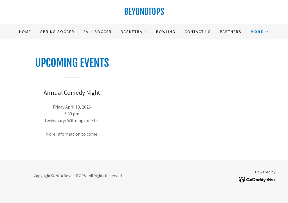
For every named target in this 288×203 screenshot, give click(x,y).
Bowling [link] (166, 31)
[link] (144, 13)
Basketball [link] (134, 31)
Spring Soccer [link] (57, 31)
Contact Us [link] (197, 31)
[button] (260, 31)
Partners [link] (231, 31)
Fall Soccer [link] (98, 31)
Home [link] (25, 31)
